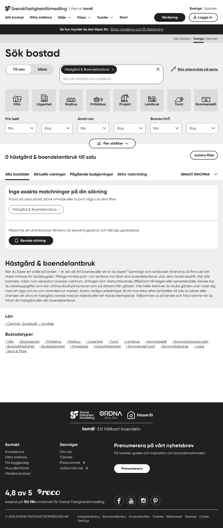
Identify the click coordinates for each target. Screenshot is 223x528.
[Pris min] (20, 128)
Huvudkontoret (17, 468)
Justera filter (204, 155)
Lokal (200, 346)
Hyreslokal (80, 346)
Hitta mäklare (41, 17)
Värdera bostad (17, 473)
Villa (10, 341)
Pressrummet (70, 463)
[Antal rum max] (129, 128)
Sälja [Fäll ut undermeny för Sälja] (62, 17)
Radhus (75, 341)
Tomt (114, 341)
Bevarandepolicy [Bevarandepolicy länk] (115, 516)
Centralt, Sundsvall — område (30, 324)
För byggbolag (17, 463)
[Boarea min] (166, 128)
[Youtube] (131, 500)
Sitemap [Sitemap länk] (191, 516)
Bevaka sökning (31, 240)
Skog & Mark (17, 351)
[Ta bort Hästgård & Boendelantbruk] (58, 209)
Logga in (205, 17)
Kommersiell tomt (141, 346)
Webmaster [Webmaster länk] (174, 516)
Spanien (210, 8)
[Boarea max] (202, 128)
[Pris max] (57, 128)
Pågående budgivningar (91, 174)
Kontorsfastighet (175, 346)
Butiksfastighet (53, 346)
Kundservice (14, 452)
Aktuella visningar (50, 174)
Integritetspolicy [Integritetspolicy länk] (89, 516)
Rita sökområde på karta (198, 69)
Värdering (170, 17)
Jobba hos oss (71, 468)
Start (124, 17)
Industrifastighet (108, 346)
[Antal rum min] (93, 128)
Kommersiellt (157, 341)
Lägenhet (95, 341)
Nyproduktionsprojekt (191, 341)
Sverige (196, 8)
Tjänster (66, 457)
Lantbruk (133, 341)
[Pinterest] (155, 500)
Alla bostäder (17, 174)
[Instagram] (143, 500)
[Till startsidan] (48, 8)
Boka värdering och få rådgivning (137, 29)
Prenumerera (132, 468)
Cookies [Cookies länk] (158, 516)
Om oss (66, 452)
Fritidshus (54, 341)
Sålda (42, 69)
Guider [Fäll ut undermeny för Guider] (102, 17)
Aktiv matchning (132, 174)
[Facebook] (119, 500)
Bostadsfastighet (20, 346)
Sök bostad (14, 17)
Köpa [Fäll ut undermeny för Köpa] (81, 17)
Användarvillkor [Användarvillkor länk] (140, 516)
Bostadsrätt (30, 341)
